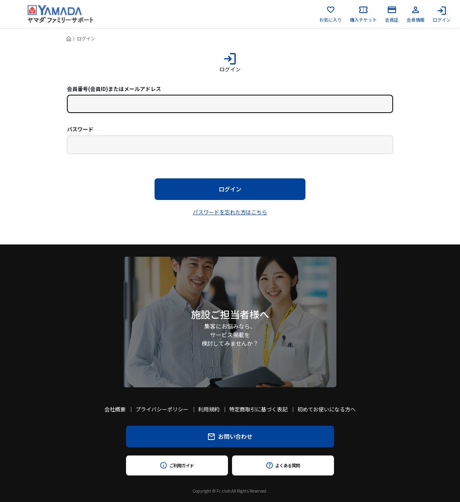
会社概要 (115, 409)
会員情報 (416, 14)
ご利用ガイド (176, 465)
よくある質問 (282, 465)
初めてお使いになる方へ (326, 409)
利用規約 (208, 409)
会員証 (391, 14)
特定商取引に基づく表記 (258, 409)
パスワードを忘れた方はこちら (230, 212)
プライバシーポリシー (161, 409)
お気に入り (330, 14)
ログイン (442, 14)
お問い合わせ (230, 436)
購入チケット (363, 14)
